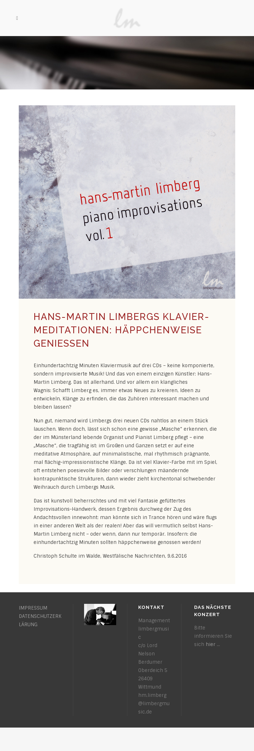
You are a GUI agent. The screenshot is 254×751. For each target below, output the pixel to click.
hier (210, 644)
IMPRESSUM (33, 608)
